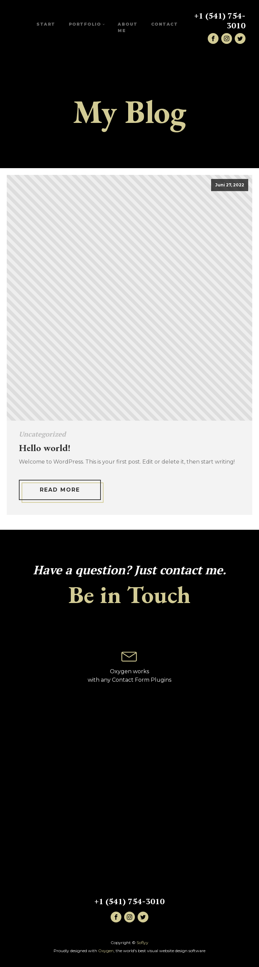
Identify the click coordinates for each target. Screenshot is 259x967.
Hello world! (44, 448)
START (45, 24)
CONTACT (164, 24)
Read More (60, 490)
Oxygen (106, 950)
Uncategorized (42, 434)
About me (128, 27)
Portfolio (85, 24)
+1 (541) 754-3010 (220, 20)
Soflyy (142, 942)
